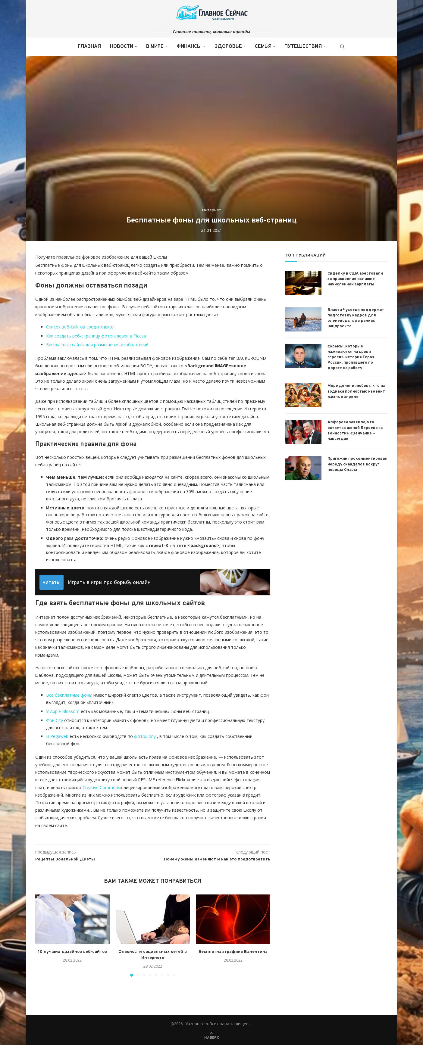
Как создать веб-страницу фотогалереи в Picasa (96, 336)
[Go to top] (211, 1037)
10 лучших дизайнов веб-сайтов (72, 951)
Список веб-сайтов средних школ (80, 327)
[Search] (342, 46)
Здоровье (228, 47)
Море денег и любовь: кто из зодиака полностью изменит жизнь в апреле (356, 391)
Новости (121, 47)
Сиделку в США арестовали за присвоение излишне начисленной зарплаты (355, 279)
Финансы (189, 47)
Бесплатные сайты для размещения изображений (97, 344)
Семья (263, 47)
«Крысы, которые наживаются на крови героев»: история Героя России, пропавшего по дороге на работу (350, 357)
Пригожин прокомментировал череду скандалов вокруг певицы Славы (357, 464)
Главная (89, 47)
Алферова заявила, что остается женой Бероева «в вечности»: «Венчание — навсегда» (355, 430)
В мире (155, 47)
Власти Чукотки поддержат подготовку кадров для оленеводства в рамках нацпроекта (355, 318)
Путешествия (303, 47)
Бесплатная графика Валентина (233, 951)
